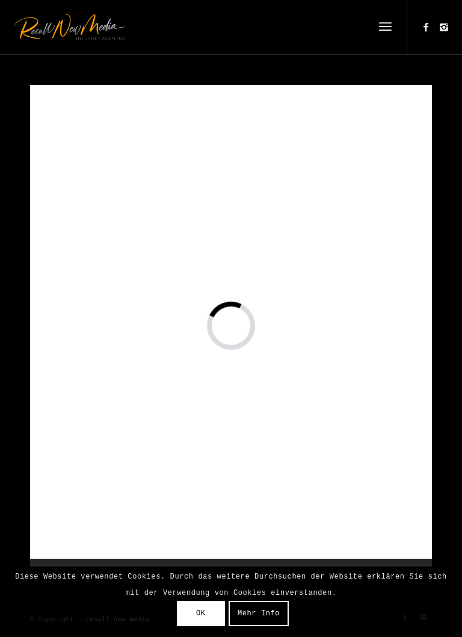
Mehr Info (259, 613)
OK (201, 613)
